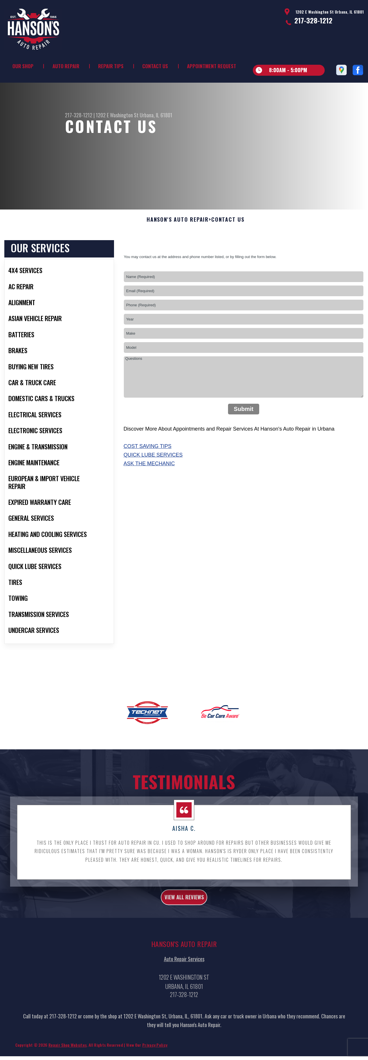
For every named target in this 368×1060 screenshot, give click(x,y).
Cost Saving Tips (147, 469)
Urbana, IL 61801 (156, 115)
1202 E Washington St (117, 115)
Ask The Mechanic (149, 486)
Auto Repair (66, 66)
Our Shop (22, 66)
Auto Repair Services (184, 985)
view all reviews (184, 921)
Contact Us (155, 66)
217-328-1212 (313, 20)
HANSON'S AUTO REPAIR (178, 242)
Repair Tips (111, 66)
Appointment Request (211, 66)
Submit (243, 431)
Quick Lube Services (153, 477)
